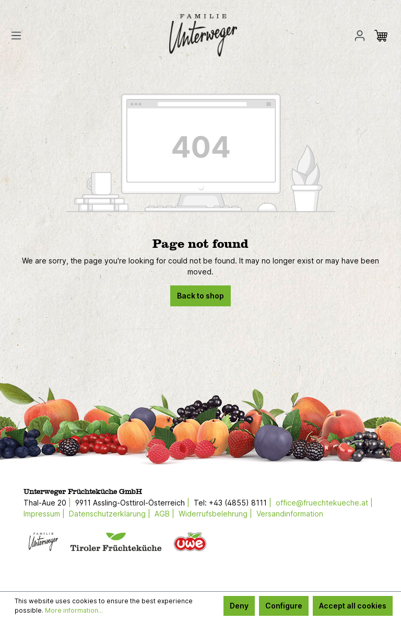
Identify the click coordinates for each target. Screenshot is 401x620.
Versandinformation (289, 513)
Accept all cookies (352, 605)
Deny (239, 605)
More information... (74, 610)
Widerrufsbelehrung (213, 513)
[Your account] (360, 35)
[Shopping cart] (384, 35)
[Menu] (19, 35)
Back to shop (200, 295)
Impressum (41, 513)
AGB (162, 513)
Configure (283, 605)
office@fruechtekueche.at (322, 502)
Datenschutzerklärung (107, 513)
